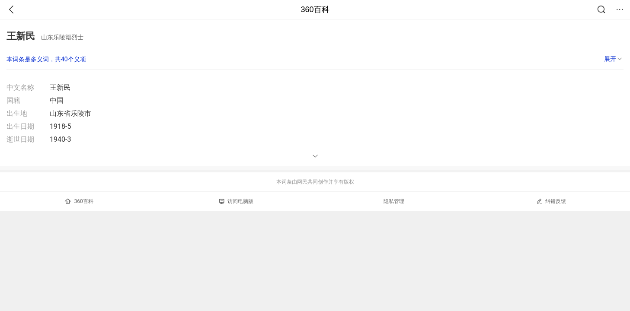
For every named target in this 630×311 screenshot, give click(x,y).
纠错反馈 (551, 201)
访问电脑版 (236, 201)
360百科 (315, 9)
